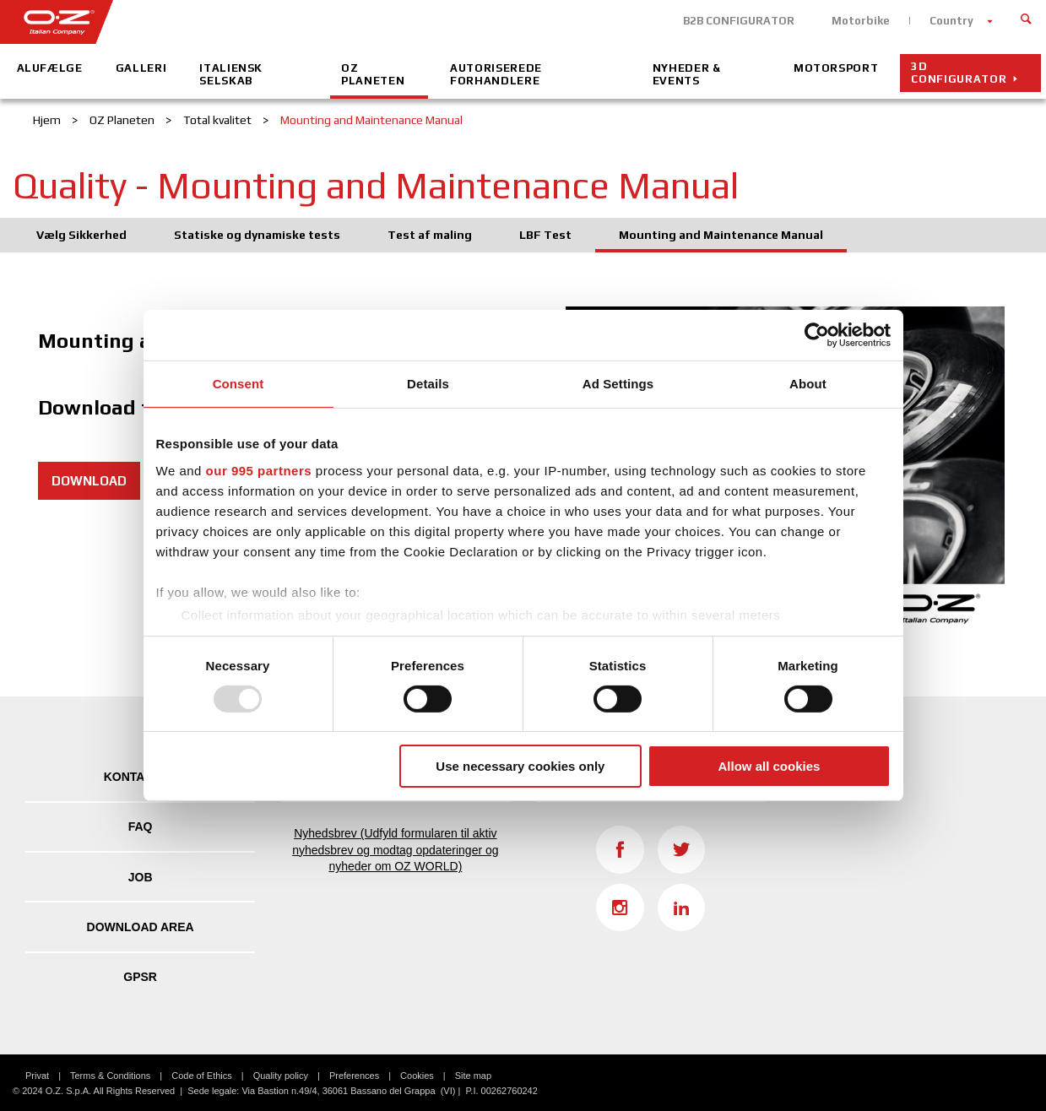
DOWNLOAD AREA (140, 927)
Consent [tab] (238, 384)
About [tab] (808, 384)
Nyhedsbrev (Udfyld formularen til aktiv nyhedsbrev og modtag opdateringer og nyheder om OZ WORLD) (395, 849)
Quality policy (280, 1075)
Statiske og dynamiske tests (257, 234)
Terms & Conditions (110, 1075)
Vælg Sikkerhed (81, 234)
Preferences (354, 1075)
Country (951, 20)
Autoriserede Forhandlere (496, 74)
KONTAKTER (140, 776)
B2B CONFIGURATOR (738, 20)
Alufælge (50, 68)
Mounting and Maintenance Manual (721, 234)
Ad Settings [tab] (618, 384)
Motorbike (861, 20)
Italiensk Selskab (231, 74)
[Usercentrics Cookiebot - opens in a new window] (817, 335)
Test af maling (430, 234)
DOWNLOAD (89, 481)
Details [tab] (428, 384)
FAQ (140, 826)
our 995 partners (259, 470)
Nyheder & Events (687, 74)
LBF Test (545, 234)
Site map (473, 1075)
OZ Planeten (372, 74)
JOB (140, 877)
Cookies (417, 1075)
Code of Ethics (201, 1075)
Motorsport (836, 68)
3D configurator (958, 72)
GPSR (140, 977)
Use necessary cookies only (520, 766)
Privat (37, 1075)
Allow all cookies (769, 766)
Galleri (141, 68)
